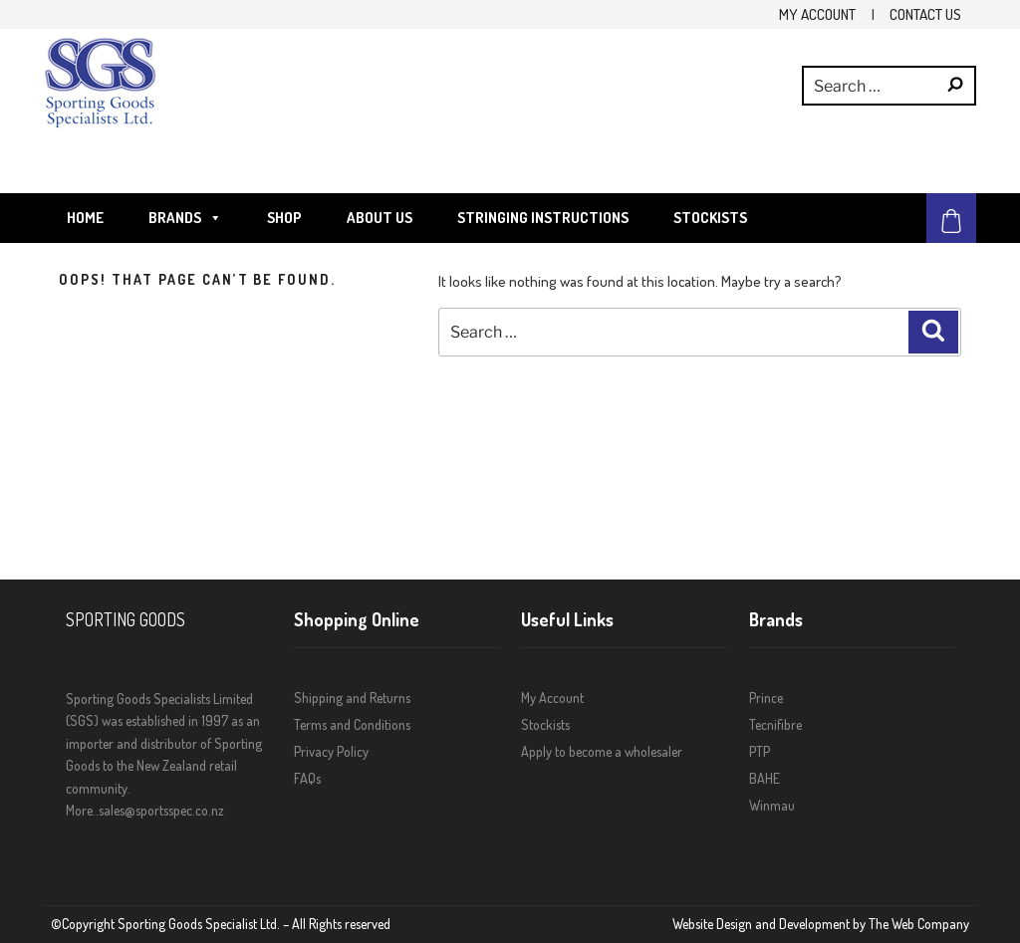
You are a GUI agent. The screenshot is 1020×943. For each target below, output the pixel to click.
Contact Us (925, 14)
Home (85, 217)
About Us (379, 217)
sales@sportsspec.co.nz (161, 810)
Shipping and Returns (352, 697)
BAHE (764, 778)
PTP (759, 751)
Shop (284, 217)
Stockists (710, 217)
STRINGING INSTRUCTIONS (543, 217)
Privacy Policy (331, 751)
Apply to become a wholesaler (601, 751)
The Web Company (919, 923)
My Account (817, 14)
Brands (185, 218)
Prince (766, 697)
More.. (82, 810)
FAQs (307, 778)
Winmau (772, 805)
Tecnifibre (775, 724)
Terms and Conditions (352, 724)
